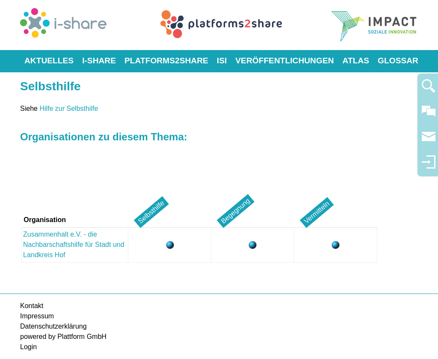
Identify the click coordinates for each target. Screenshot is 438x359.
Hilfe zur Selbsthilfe (68, 108)
